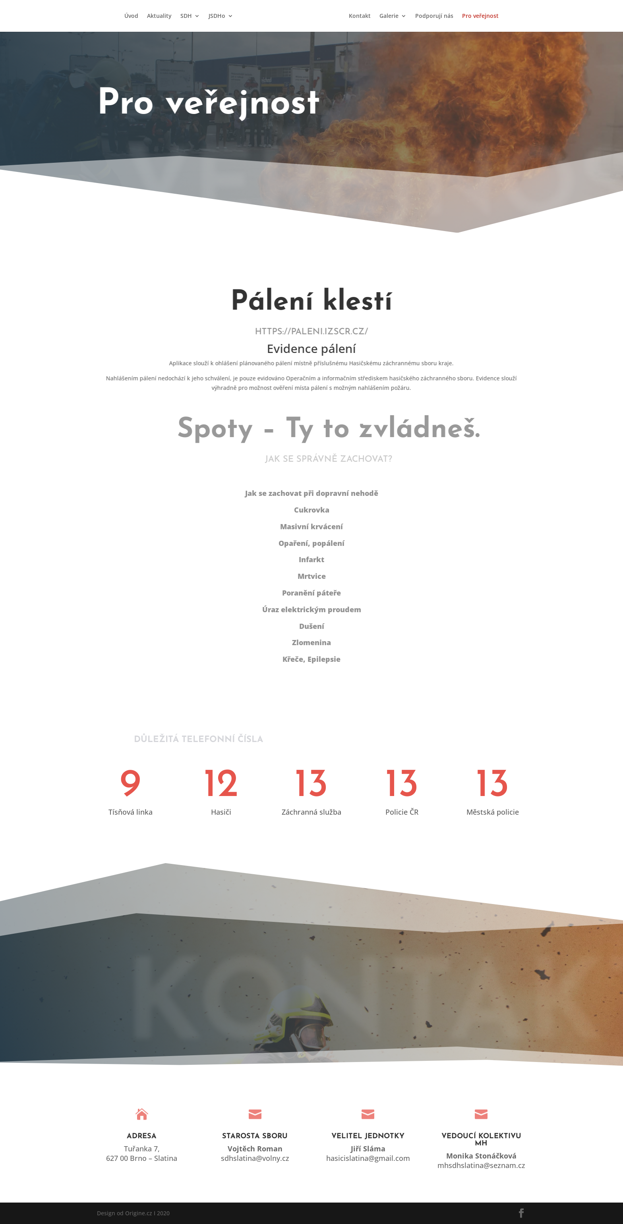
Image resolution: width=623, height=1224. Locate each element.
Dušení (311, 626)
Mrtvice (312, 576)
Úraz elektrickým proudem (311, 609)
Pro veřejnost (480, 16)
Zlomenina (311, 642)
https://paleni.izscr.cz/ (318, 332)
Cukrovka (311, 510)
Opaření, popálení (311, 543)
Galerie (389, 16)
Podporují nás (434, 16)
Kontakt (360, 16)
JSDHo (217, 16)
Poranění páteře (311, 593)
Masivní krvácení (311, 526)
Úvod (131, 16)
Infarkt (311, 559)
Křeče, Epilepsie (311, 659)
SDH (186, 16)
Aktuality (159, 16)
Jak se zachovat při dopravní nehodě (311, 493)
